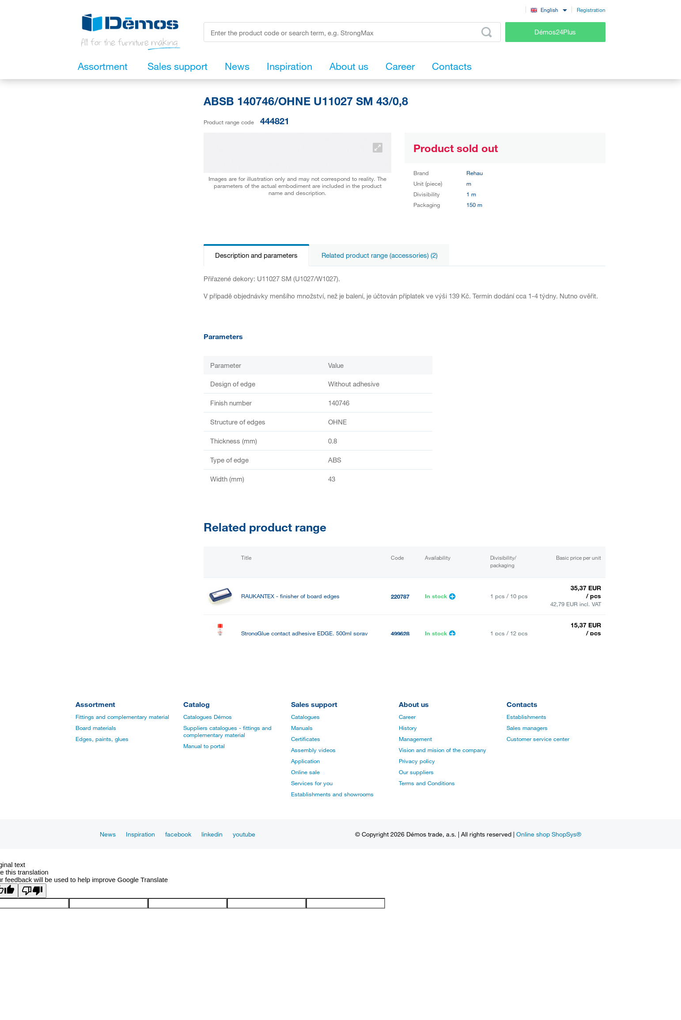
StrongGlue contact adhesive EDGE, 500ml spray (304, 633)
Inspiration (140, 834)
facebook (178, 834)
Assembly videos (313, 749)
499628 (400, 633)
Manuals (302, 727)
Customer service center (538, 738)
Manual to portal (204, 745)
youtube (244, 834)
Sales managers (527, 727)
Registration (591, 9)
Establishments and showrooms (332, 794)
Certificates (305, 738)
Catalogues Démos (207, 716)
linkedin (212, 834)
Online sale (305, 772)
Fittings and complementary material (122, 716)
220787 (400, 596)
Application (305, 760)
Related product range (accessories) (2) (380, 255)
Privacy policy (417, 760)
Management (415, 738)
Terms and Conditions (427, 783)
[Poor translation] (32, 890)
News (108, 834)
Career (407, 716)
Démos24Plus (555, 32)
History (408, 727)
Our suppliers (416, 772)
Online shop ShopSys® (548, 834)
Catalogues (305, 716)
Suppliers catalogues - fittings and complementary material (227, 731)
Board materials (96, 727)
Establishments (526, 716)
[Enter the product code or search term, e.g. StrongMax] (352, 32)
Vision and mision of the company (442, 749)
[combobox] (548, 9)
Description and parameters (256, 255)
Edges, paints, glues (102, 738)
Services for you (312, 783)
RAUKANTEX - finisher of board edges (290, 596)
